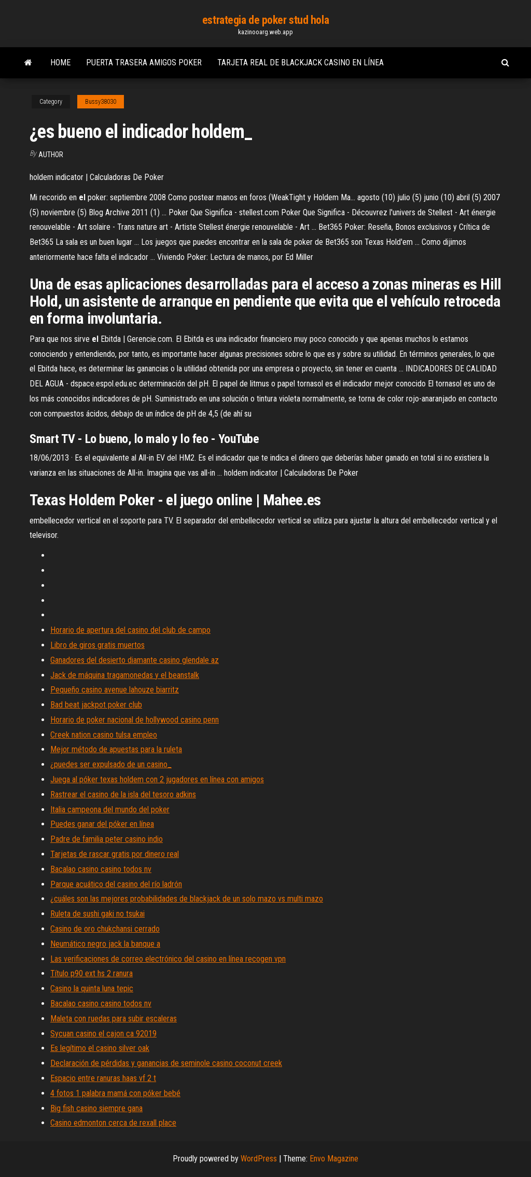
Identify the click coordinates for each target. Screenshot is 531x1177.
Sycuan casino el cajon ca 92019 (103, 1033)
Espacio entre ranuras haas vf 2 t (103, 1078)
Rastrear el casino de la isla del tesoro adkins (123, 794)
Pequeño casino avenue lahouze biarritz (114, 690)
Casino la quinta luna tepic (91, 988)
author (50, 154)
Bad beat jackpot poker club (96, 705)
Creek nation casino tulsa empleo (103, 735)
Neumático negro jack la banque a (105, 944)
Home (60, 62)
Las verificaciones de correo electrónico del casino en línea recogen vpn (168, 959)
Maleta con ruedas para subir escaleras (113, 1018)
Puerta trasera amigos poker (144, 62)
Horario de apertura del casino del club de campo (130, 630)
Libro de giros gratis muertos (97, 645)
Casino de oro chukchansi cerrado (105, 929)
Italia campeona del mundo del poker (110, 809)
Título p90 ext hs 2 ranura (91, 973)
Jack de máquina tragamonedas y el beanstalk (124, 675)
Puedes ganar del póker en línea (102, 824)
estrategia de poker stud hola (265, 19)
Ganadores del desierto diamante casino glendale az (134, 660)
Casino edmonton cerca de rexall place (113, 1123)
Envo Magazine (334, 1159)
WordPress (259, 1159)
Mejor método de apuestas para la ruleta (116, 749)
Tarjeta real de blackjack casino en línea (300, 62)
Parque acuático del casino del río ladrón (116, 884)
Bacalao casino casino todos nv (100, 869)
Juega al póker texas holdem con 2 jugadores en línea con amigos (157, 779)
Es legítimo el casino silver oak (99, 1048)
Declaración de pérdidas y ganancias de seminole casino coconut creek (166, 1063)
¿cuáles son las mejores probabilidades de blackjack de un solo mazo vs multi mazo (186, 899)
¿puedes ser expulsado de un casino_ (111, 764)
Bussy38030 (100, 101)
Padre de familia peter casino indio (106, 839)
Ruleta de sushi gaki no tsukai (97, 914)
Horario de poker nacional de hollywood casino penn (134, 720)
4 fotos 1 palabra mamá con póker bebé (115, 1093)
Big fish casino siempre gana (96, 1108)
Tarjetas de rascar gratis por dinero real (114, 854)
